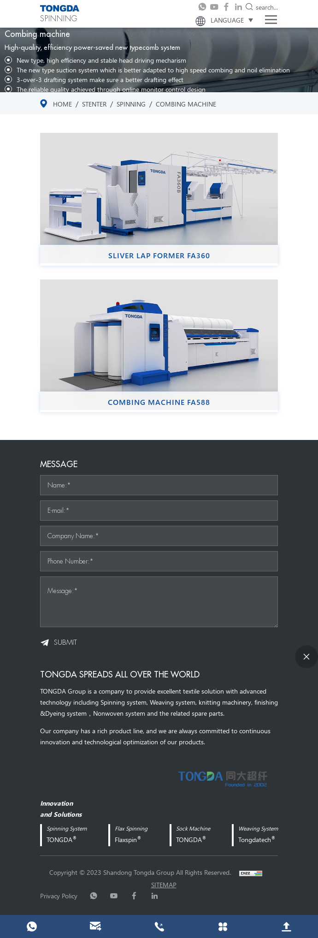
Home (62, 103)
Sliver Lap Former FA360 (159, 255)
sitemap (164, 884)
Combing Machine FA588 (159, 402)
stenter (94, 103)
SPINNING (131, 103)
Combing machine (186, 103)
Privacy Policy (58, 895)
